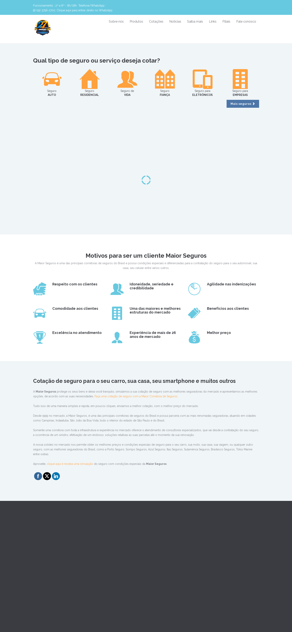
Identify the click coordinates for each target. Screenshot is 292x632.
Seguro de (127, 82)
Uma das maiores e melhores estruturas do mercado (155, 310)
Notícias (175, 21)
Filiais (226, 21)
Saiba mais (195, 21)
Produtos (136, 21)
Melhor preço (219, 333)
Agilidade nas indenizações (231, 284)
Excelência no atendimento (77, 333)
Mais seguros (243, 103)
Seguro (52, 82)
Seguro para (202, 82)
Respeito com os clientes (74, 284)
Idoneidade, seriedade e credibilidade (151, 286)
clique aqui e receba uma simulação (70, 463)
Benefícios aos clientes (228, 308)
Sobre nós (116, 21)
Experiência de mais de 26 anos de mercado (153, 335)
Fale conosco (246, 21)
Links (212, 21)
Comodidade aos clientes (75, 308)
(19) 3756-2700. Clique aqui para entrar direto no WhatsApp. (73, 10)
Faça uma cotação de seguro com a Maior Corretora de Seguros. (136, 396)
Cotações (156, 21)
